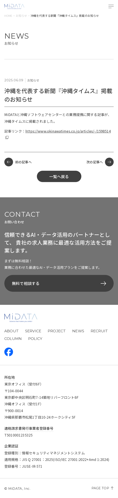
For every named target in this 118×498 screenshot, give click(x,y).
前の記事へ (18, 162)
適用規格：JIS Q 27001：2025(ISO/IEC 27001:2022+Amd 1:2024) (56, 459)
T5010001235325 (18, 435)
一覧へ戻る (59, 176)
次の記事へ (100, 162)
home (8, 16)
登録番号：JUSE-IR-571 (23, 466)
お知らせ (21, 16)
